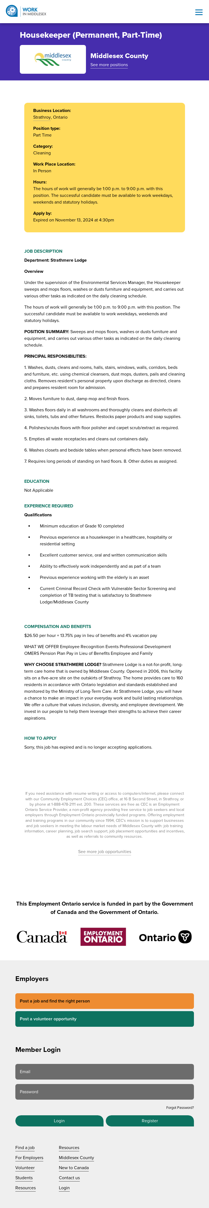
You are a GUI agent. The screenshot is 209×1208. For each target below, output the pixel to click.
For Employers (29, 1158)
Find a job (25, 1147)
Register (150, 1121)
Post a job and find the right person (55, 1001)
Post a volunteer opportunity (48, 1019)
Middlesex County (76, 1158)
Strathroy (42, 117)
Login (59, 1121)
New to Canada (74, 1168)
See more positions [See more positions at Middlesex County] (109, 65)
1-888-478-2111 (63, 804)
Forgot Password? (180, 1108)
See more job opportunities (104, 851)
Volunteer (25, 1168)
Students (24, 1178)
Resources (25, 1188)
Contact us (69, 1178)
